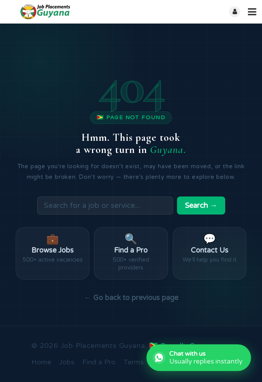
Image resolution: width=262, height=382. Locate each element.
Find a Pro (99, 362)
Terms (133, 362)
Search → (201, 205)
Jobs (66, 362)
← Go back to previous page (131, 298)
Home (41, 362)
